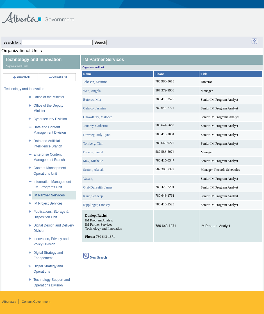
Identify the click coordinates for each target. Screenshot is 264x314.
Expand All (21, 76)
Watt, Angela (92, 91)
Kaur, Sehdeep (93, 196)
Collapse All (58, 76)
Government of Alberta (42, 15)
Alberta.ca (9, 301)
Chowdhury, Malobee (97, 117)
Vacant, (88, 179)
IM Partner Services (49, 195)
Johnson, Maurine (95, 82)
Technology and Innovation (24, 89)
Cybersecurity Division (50, 119)
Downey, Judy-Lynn (96, 135)
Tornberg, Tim (93, 143)
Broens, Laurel (93, 152)
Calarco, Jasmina (94, 108)
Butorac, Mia (92, 100)
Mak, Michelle (93, 161)
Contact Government (36, 301)
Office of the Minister (48, 97)
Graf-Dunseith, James (98, 187)
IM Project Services (47, 203)
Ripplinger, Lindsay (96, 205)
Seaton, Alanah (93, 170)
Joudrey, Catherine (95, 126)
